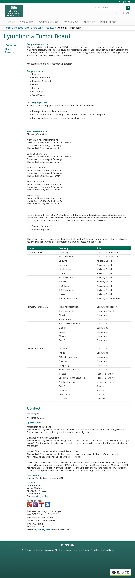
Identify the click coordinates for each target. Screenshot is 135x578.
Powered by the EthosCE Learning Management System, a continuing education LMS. (120, 572)
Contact (33, 408)
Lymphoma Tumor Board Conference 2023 (33, 27)
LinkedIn (124, 12)
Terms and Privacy (81, 550)
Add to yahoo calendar (35, 505)
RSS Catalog (71, 22)
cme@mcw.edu (67, 545)
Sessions (9, 51)
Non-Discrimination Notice (102, 550)
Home (11, 22)
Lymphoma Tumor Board (68, 27)
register (46, 529)
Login (123, 1)
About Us (89, 22)
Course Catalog (48, 22)
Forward (127, 12)
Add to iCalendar (41, 504)
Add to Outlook (47, 505)
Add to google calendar (29, 505)
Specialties (26, 22)
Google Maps (42, 496)
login (36, 529)
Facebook (116, 12)
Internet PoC (108, 22)
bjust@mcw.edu (34, 422)
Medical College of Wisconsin (41, 550)
